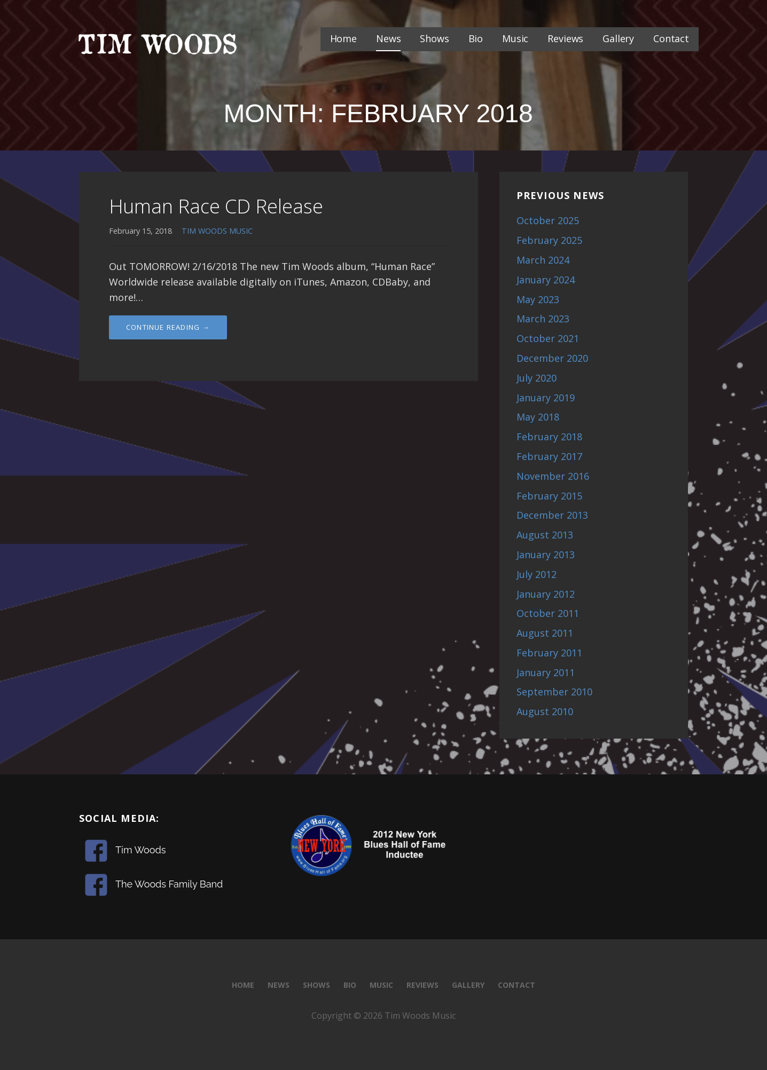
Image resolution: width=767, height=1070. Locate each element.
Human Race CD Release (216, 206)
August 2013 (544, 534)
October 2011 (547, 613)
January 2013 (545, 554)
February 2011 (549, 652)
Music (515, 38)
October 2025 (547, 220)
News (388, 38)
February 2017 (549, 456)
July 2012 (536, 574)
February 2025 (549, 240)
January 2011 (545, 672)
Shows (434, 38)
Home (343, 38)
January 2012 (545, 594)
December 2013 (552, 515)
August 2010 (544, 711)
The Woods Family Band (169, 884)
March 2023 (542, 318)
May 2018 (537, 416)
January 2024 (545, 279)
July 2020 (536, 377)
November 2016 (552, 476)
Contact (671, 38)
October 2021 (547, 338)
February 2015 (549, 495)
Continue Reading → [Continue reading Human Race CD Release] (168, 327)
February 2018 (549, 436)
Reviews (565, 38)
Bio (475, 38)
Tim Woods (140, 849)
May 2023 (537, 299)
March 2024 (542, 259)
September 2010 (554, 691)
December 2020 (552, 358)
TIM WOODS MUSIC (217, 231)
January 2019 (545, 397)
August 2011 (544, 633)
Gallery (618, 38)
